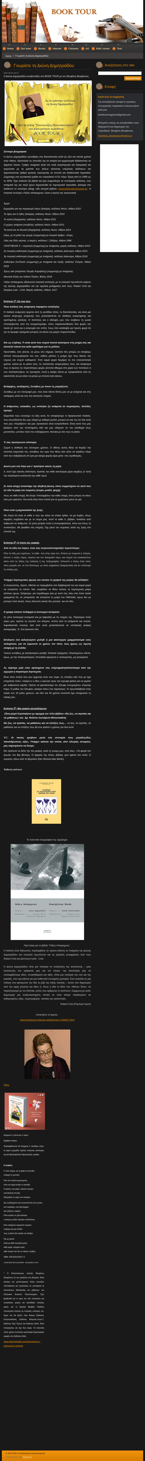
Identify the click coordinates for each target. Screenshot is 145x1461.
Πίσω (6, 1084)
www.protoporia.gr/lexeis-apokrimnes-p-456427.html (47, 1019)
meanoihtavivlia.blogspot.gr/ (73, 188)
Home (9, 56)
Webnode (27, 1457)
